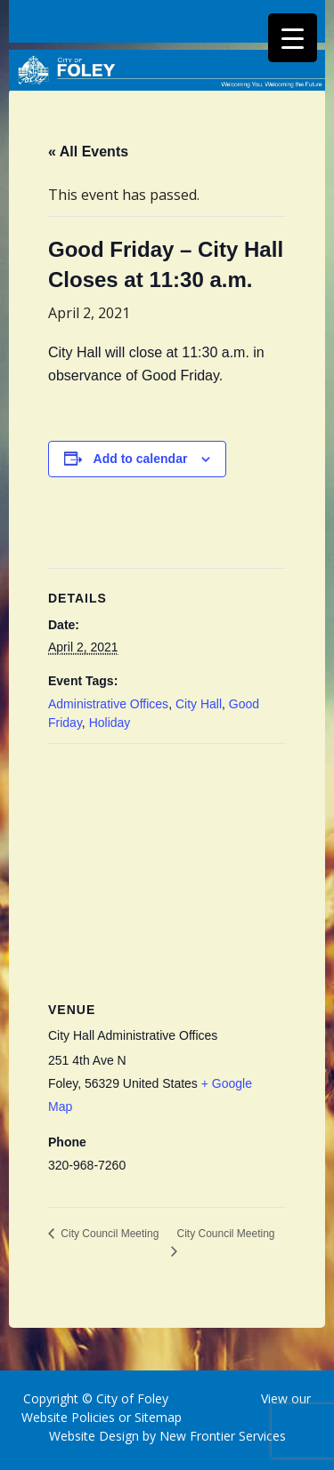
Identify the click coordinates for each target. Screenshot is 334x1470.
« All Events (88, 151)
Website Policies (68, 1417)
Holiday (110, 722)
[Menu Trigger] (292, 37)
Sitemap (156, 1417)
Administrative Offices (108, 704)
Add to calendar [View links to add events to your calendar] (141, 458)
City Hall (198, 704)
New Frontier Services (222, 1435)
